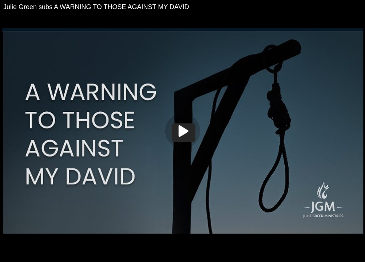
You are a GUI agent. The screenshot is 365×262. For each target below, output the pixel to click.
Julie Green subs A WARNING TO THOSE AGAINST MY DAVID (96, 7)
